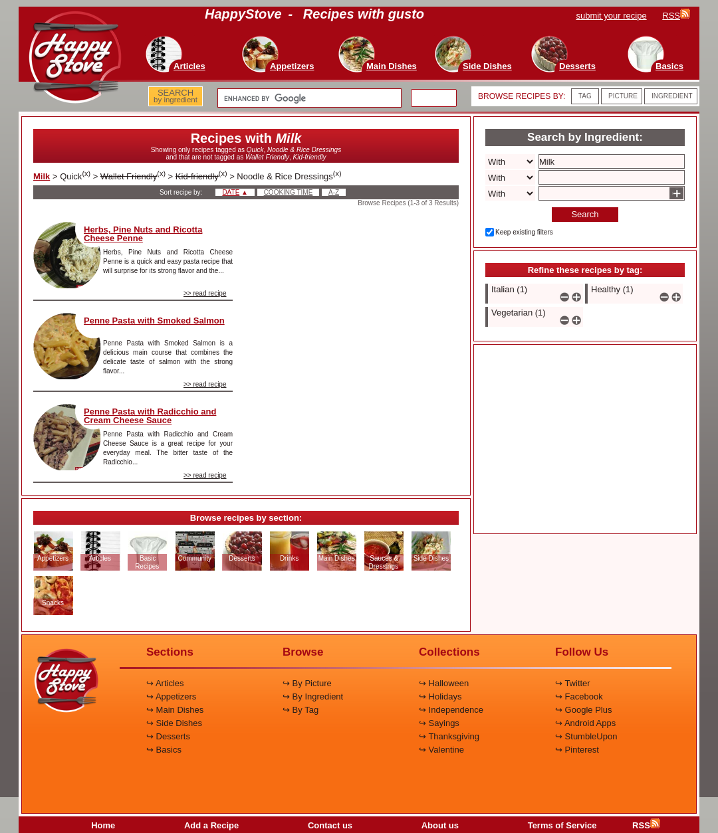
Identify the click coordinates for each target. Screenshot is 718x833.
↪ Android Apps (585, 723)
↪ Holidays (440, 696)
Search (584, 214)
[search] (308, 98)
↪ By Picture (307, 683)
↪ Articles (165, 683)
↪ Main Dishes (174, 710)
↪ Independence (451, 710)
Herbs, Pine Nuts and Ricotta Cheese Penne (143, 234)
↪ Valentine (441, 750)
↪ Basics (163, 750)
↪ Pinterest (577, 750)
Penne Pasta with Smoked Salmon (154, 320)
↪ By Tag (300, 710)
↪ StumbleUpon (586, 736)
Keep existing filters (524, 232)
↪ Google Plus (583, 710)
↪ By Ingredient (313, 696)
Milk (41, 176)
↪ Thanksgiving (449, 736)
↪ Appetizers (171, 696)
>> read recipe (205, 293)
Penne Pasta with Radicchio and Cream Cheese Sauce (150, 416)
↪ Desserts (168, 736)
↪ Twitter (572, 683)
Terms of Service (562, 825)
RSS (646, 825)
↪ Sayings (439, 723)
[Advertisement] (357, 305)
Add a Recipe (211, 825)
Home (103, 825)
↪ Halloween (444, 683)
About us (440, 825)
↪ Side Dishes (174, 723)
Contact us (330, 825)
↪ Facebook (579, 696)
